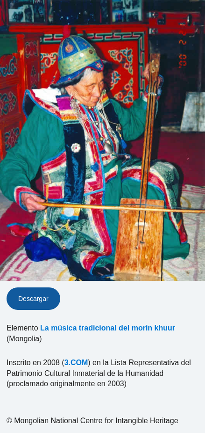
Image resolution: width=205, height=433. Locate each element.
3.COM (76, 363)
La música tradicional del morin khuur (107, 328)
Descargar (33, 298)
